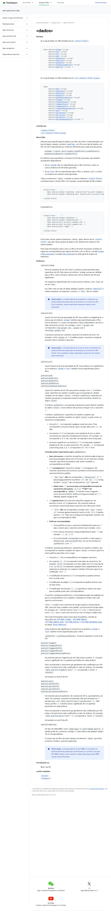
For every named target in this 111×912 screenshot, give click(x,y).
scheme (58, 50)
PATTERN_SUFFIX (72, 622)
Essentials (27, 3)
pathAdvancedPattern (64, 65)
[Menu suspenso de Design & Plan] (52, 2)
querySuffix (60, 117)
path (57, 56)
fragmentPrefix (62, 104)
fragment (59, 100)
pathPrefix (60, 60)
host (57, 52)
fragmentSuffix (62, 106)
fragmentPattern (62, 102)
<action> (45, 776)
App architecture (11, 11)
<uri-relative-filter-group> (87, 78)
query (58, 110)
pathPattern (60, 58)
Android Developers (42, 23)
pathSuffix (60, 63)
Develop (61, 3)
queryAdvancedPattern (64, 119)
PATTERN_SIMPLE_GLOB (54, 622)
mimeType (59, 67)
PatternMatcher (59, 625)
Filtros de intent (69, 254)
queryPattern (61, 113)
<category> (46, 778)
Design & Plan (56, 23)
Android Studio (101, 3)
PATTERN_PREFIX (80, 619)
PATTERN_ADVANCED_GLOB (92, 622)
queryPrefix (60, 115)
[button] (13, 18)
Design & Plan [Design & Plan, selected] (44, 3)
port (57, 54)
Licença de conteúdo (97, 789)
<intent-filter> (81, 41)
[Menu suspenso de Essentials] (33, 2)
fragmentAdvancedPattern (66, 108)
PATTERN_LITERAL (64, 619)
